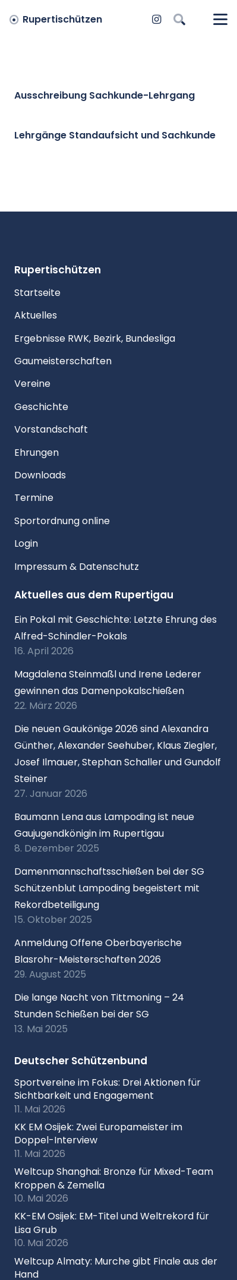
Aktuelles (35, 315)
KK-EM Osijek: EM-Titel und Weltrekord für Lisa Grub (111, 1222)
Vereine (32, 383)
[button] (179, 19)
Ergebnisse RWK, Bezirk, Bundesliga (94, 338)
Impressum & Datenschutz (76, 566)
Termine (33, 498)
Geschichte (41, 407)
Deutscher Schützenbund (80, 1061)
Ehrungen (36, 452)
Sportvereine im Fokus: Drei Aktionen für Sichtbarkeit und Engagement (107, 1089)
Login (26, 543)
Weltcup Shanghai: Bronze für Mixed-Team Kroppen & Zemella (113, 1178)
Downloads (40, 475)
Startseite (37, 292)
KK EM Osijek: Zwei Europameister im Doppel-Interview (98, 1133)
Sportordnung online (62, 521)
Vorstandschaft (51, 429)
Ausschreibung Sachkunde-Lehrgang (104, 95)
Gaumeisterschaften (63, 361)
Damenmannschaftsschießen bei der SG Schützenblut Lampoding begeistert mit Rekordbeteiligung (109, 888)
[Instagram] (156, 19)
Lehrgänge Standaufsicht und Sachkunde (115, 135)
